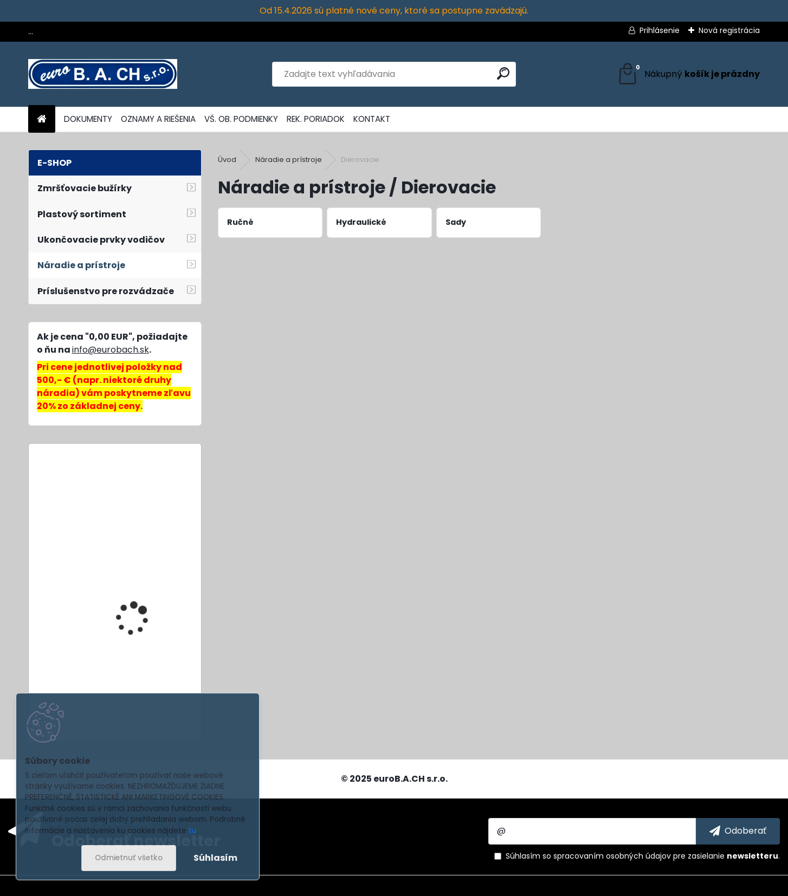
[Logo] (102, 74)
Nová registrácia (729, 30)
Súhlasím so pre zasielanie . (643, 855)
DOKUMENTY (88, 119)
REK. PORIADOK (316, 119)
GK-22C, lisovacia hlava (145, 496)
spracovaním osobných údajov (612, 855)
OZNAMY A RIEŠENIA (158, 119)
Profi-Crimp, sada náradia (133, 561)
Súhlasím (215, 858)
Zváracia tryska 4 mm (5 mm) (142, 660)
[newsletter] (737, 831)
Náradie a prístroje (288, 159)
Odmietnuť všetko (129, 858)
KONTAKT (371, 119)
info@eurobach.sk (110, 349)
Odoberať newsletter (136, 840)
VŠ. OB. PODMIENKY (241, 119)
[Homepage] (41, 119)
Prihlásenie (660, 30)
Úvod (227, 159)
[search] (503, 73)
